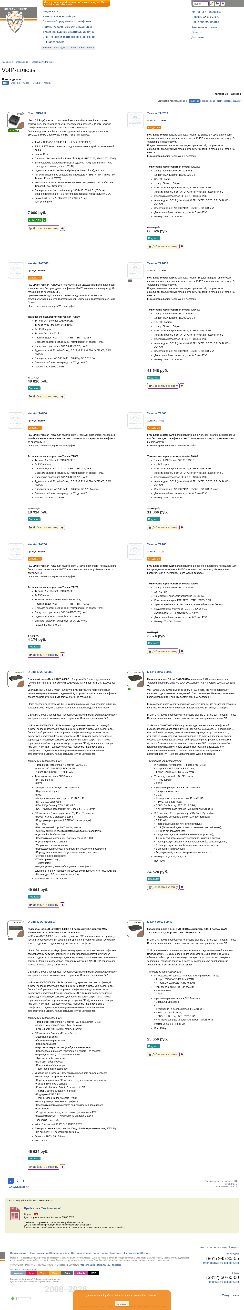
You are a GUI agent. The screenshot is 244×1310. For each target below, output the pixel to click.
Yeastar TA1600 (157, 263)
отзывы (212, 27)
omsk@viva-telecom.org (223, 1281)
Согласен (122, 1303)
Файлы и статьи (132, 1253)
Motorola (18, 1273)
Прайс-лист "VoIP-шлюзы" (42, 1208)
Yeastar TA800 (37, 413)
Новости (196, 16)
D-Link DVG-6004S (159, 672)
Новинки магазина (19, 1253)
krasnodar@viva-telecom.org (220, 1262)
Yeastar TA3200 (157, 113)
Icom (31, 1273)
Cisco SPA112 (37, 113)
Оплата (196, 32)
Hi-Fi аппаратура (54, 42)
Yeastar (47, 82)
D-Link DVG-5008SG (41, 921)
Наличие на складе (59, 1253)
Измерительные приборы (59, 16)
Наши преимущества (205, 22)
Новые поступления (81, 1253)
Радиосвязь (50, 11)
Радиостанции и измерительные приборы (100, 1265)
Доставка (197, 37)
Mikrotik (81, 1273)
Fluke (55, 1273)
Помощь (145, 1253)
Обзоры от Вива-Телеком (82, 47)
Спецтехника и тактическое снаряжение (69, 36)
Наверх (234, 1247)
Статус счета (230, 1295)
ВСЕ (93, 1273)
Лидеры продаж (100, 1253)
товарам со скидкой (231, 101)
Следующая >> (19, 1186)
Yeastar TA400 (157, 413)
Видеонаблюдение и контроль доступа (68, 31)
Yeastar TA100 (157, 544)
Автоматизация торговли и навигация (67, 26)
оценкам (215, 101)
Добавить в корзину (43, 228)
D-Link (36, 82)
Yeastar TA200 (37, 544)
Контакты (197, 11)
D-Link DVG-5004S (159, 921)
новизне (205, 101)
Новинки (47, 47)
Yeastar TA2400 (38, 263)
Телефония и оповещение (15, 62)
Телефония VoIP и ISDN (42, 62)
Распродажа (60, 47)
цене (184, 101)
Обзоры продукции (39, 1253)
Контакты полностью (213, 1247)
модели (177, 101)
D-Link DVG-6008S (40, 672)
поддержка (214, 11)
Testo (43, 1273)
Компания (198, 27)
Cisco (26, 82)
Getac (67, 1273)
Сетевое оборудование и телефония (67, 21)
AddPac (15, 82)
